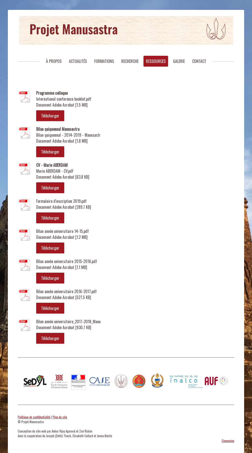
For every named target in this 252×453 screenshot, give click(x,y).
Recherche (130, 61)
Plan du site (60, 417)
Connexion (228, 440)
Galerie (179, 61)
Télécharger (50, 116)
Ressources (156, 61)
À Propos (54, 61)
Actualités (78, 61)
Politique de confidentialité (34, 417)
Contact (199, 61)
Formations (104, 61)
